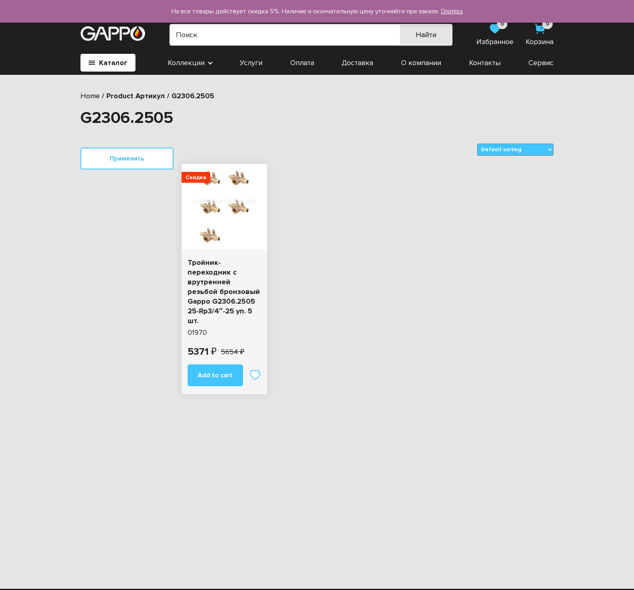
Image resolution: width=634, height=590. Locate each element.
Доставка (357, 62)
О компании (421, 62)
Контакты (485, 62)
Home (90, 95)
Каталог (108, 62)
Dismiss (452, 11)
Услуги (251, 62)
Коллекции (186, 62)
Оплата (302, 62)
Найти (426, 34)
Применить (127, 158)
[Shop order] (515, 150)
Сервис (541, 62)
